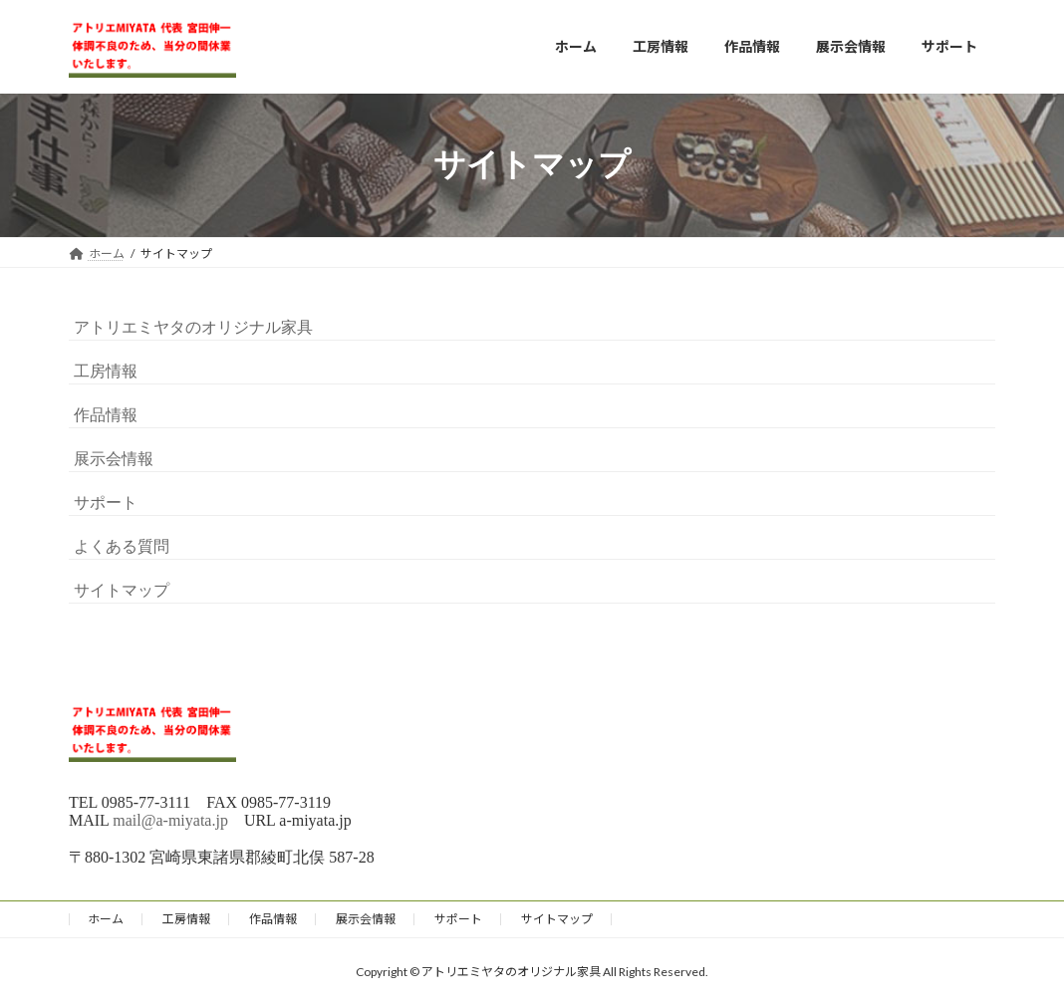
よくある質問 (121, 546)
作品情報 (105, 414)
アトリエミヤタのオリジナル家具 (193, 327)
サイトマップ (121, 590)
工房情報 (105, 371)
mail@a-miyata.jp (170, 820)
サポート (105, 502)
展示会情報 (113, 458)
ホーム (106, 918)
